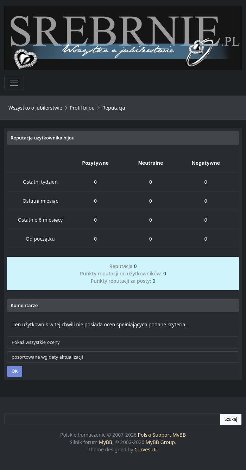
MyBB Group (160, 442)
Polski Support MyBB (162, 434)
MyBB (105, 442)
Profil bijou (82, 107)
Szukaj (231, 419)
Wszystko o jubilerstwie (35, 107)
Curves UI (145, 449)
